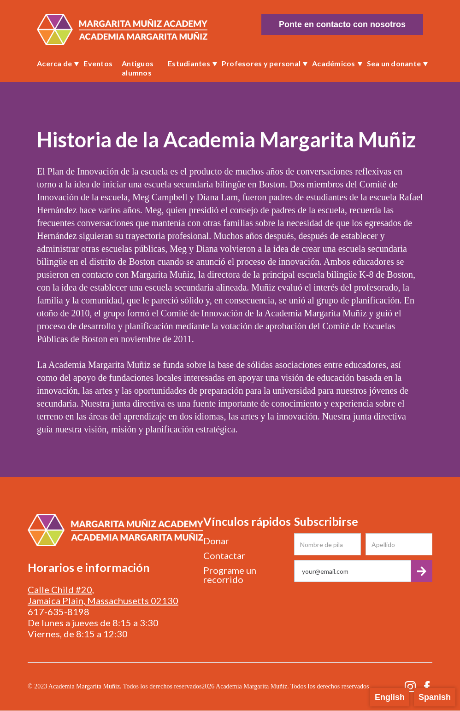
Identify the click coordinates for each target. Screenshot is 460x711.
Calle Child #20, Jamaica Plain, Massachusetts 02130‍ (103, 595)
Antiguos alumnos (137, 68)
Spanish (435, 697)
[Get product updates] (352, 571)
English (390, 697)
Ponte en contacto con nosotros (342, 24)
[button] (55, 63)
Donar (216, 540)
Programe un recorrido (229, 575)
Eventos (97, 63)
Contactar (224, 555)
